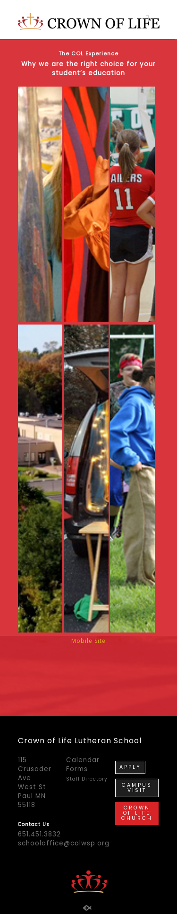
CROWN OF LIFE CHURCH (136, 787)
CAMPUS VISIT (137, 762)
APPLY (130, 741)
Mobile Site (88, 663)
